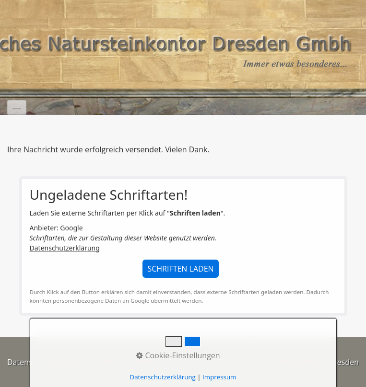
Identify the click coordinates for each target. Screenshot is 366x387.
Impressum (148, 362)
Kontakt (107, 362)
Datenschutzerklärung (65, 247)
